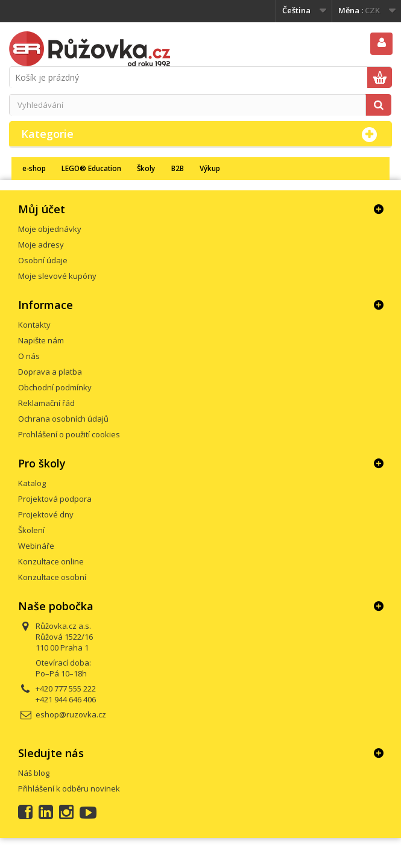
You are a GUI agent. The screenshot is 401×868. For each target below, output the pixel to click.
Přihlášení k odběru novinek (69, 788)
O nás (29, 356)
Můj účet (41, 209)
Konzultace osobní (52, 577)
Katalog (32, 483)
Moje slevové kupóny (57, 275)
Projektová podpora (55, 498)
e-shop (34, 168)
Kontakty (34, 324)
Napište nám (41, 340)
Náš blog (33, 772)
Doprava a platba (50, 371)
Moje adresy (41, 244)
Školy (146, 168)
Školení (31, 530)
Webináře (36, 545)
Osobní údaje (43, 260)
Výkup (210, 168)
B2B (177, 168)
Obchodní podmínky (55, 387)
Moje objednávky (49, 228)
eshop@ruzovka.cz (71, 714)
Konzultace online (51, 561)
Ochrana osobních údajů (63, 418)
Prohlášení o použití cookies (69, 434)
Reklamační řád (46, 403)
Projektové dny (46, 514)
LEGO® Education (91, 168)
